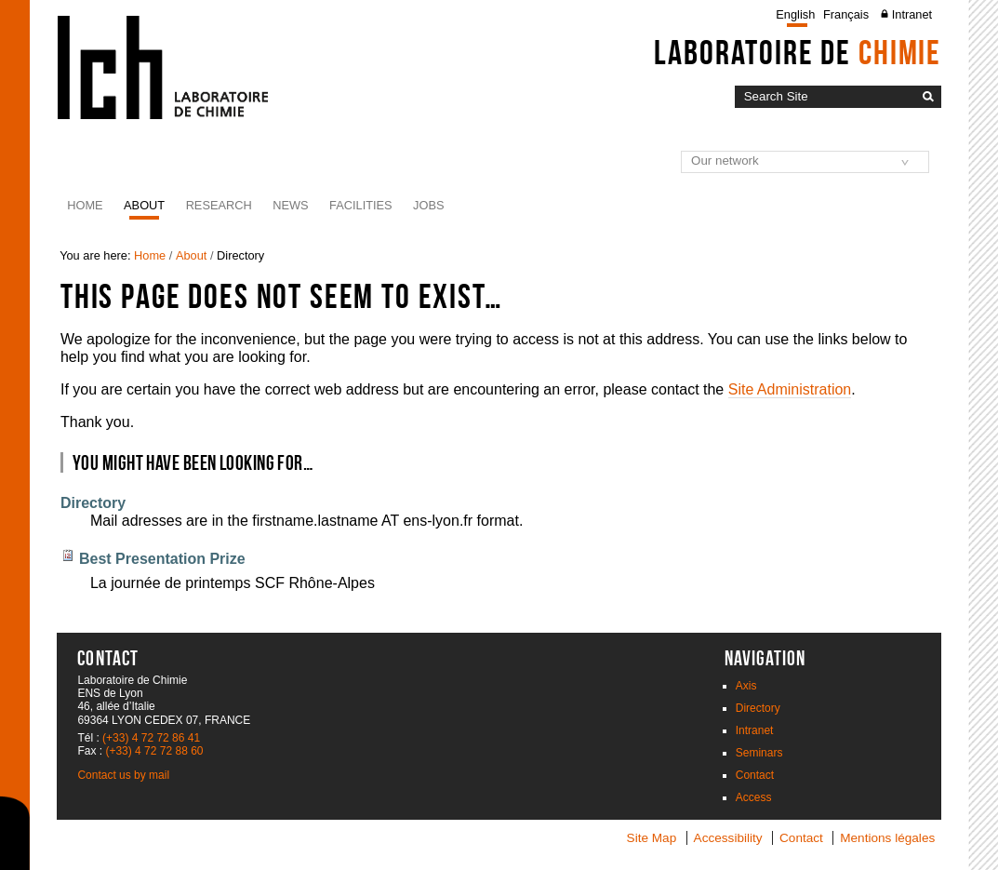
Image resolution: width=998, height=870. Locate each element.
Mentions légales (887, 838)
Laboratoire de (797, 52)
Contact (755, 775)
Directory (93, 503)
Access (754, 797)
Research (219, 205)
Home (84, 205)
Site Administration (790, 389)
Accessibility (728, 838)
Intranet (912, 14)
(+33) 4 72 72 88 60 (154, 750)
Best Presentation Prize (162, 559)
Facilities (361, 205)
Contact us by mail (123, 775)
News (290, 205)
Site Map (652, 838)
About (144, 205)
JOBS (428, 205)
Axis (746, 685)
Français (846, 14)
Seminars (759, 752)
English (795, 14)
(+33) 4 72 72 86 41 (151, 737)
